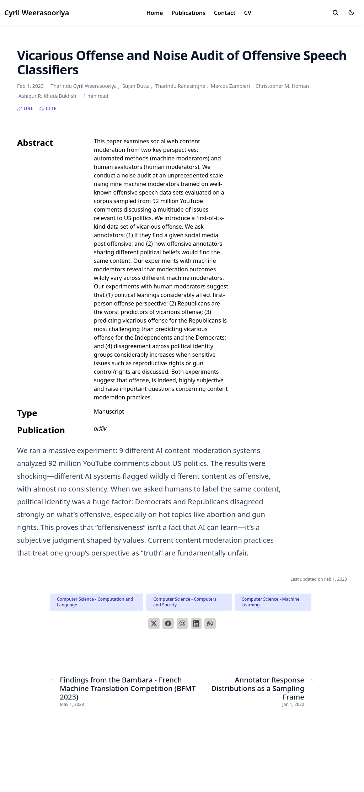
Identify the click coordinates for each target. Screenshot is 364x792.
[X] (154, 623)
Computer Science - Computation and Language (95, 602)
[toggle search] (335, 13)
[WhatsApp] (210, 623)
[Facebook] (168, 623)
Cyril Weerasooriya (36, 12)
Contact (225, 13)
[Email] (182, 623)
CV (247, 13)
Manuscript (109, 411)
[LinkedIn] (196, 623)
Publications (188, 13)
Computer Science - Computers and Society (184, 602)
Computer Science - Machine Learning (271, 602)
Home (154, 13)
